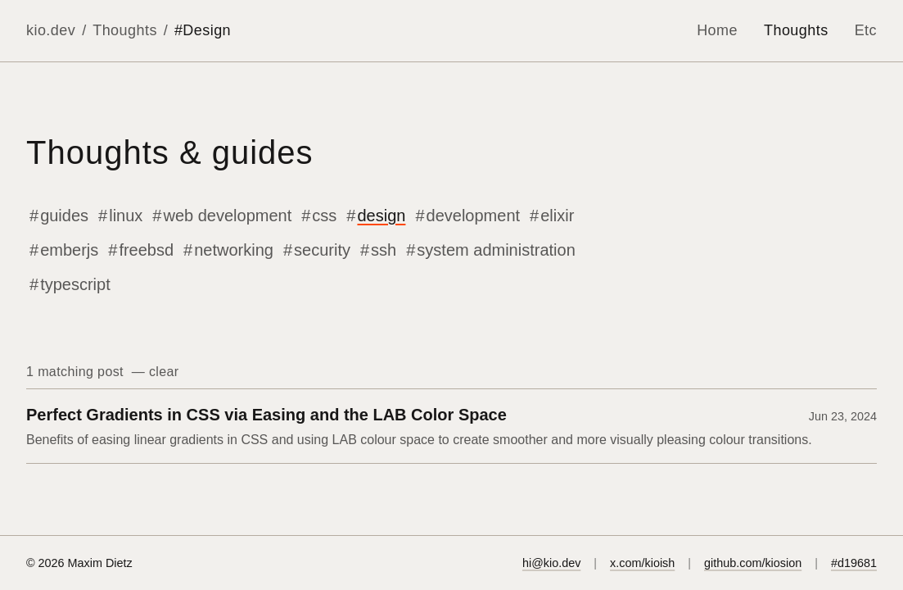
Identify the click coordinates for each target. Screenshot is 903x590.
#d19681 (854, 563)
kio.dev (50, 30)
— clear (153, 372)
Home (717, 30)
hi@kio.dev (551, 563)
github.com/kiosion (752, 563)
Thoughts (125, 30)
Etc (866, 30)
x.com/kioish (642, 563)
